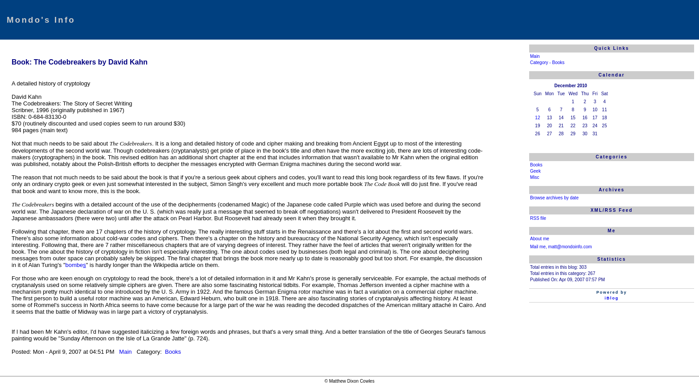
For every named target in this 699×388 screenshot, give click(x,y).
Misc (534, 177)
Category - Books (547, 62)
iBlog (611, 298)
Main (126, 351)
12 (537, 117)
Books (172, 351)
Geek (535, 171)
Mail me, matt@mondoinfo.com (561, 246)
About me (539, 238)
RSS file (538, 218)
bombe (74, 265)
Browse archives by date (554, 197)
